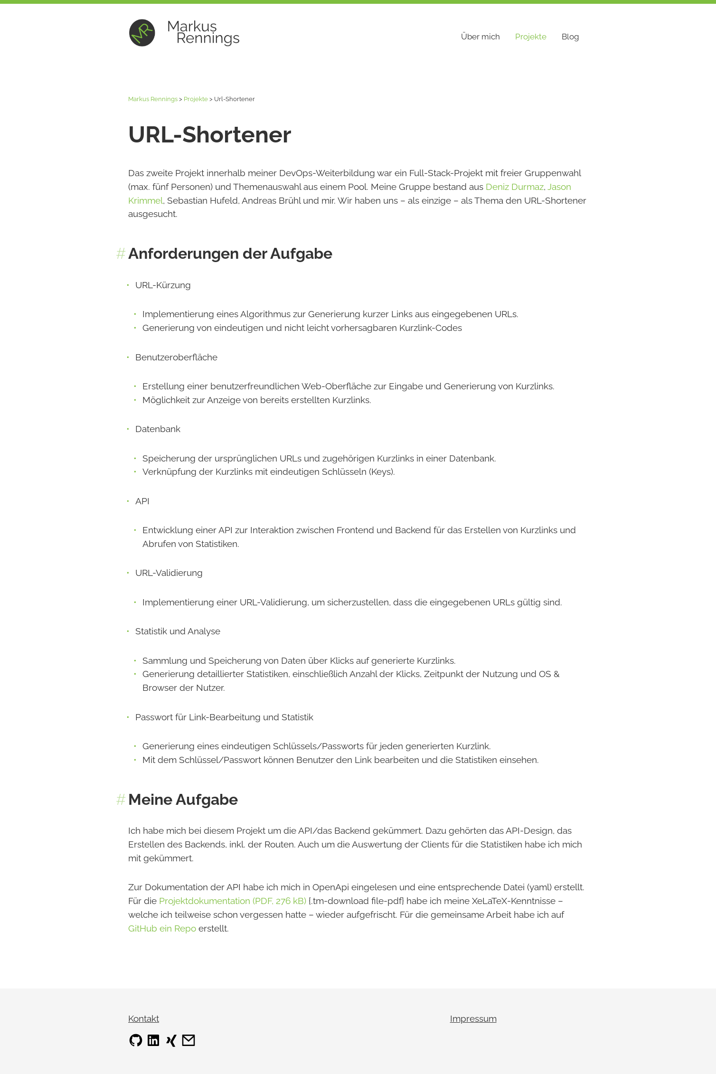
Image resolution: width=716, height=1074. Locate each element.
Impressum (473, 1018)
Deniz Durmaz (515, 186)
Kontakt (143, 1018)
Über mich (486, 38)
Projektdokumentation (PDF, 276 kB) (232, 900)
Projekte (533, 38)
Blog (572, 38)
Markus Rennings (153, 99)
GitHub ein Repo (162, 928)
